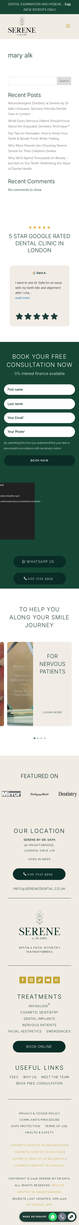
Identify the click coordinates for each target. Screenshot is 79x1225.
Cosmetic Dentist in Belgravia (38, 1158)
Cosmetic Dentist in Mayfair (38, 1152)
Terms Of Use (56, 1126)
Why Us (30, 1077)
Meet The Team (55, 1077)
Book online (39, 1047)
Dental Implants (39, 1018)
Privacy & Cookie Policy (39, 1113)
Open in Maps (39, 859)
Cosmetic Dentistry (39, 1012)
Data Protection (25, 1126)
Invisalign (39, 1006)
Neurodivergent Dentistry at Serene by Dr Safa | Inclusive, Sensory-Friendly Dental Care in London (38, 108)
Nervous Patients (39, 1025)
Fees (14, 1077)
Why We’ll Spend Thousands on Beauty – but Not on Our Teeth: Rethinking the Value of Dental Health (39, 163)
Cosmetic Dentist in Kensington (39, 1145)
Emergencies (59, 1031)
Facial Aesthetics (25, 1031)
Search (64, 81)
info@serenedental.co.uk (39, 889)
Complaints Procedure (39, 1119)
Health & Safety (39, 1132)
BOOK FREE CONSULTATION (39, 1083)
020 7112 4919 (39, 874)
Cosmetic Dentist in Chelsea (39, 1165)
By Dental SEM (39, 1204)
